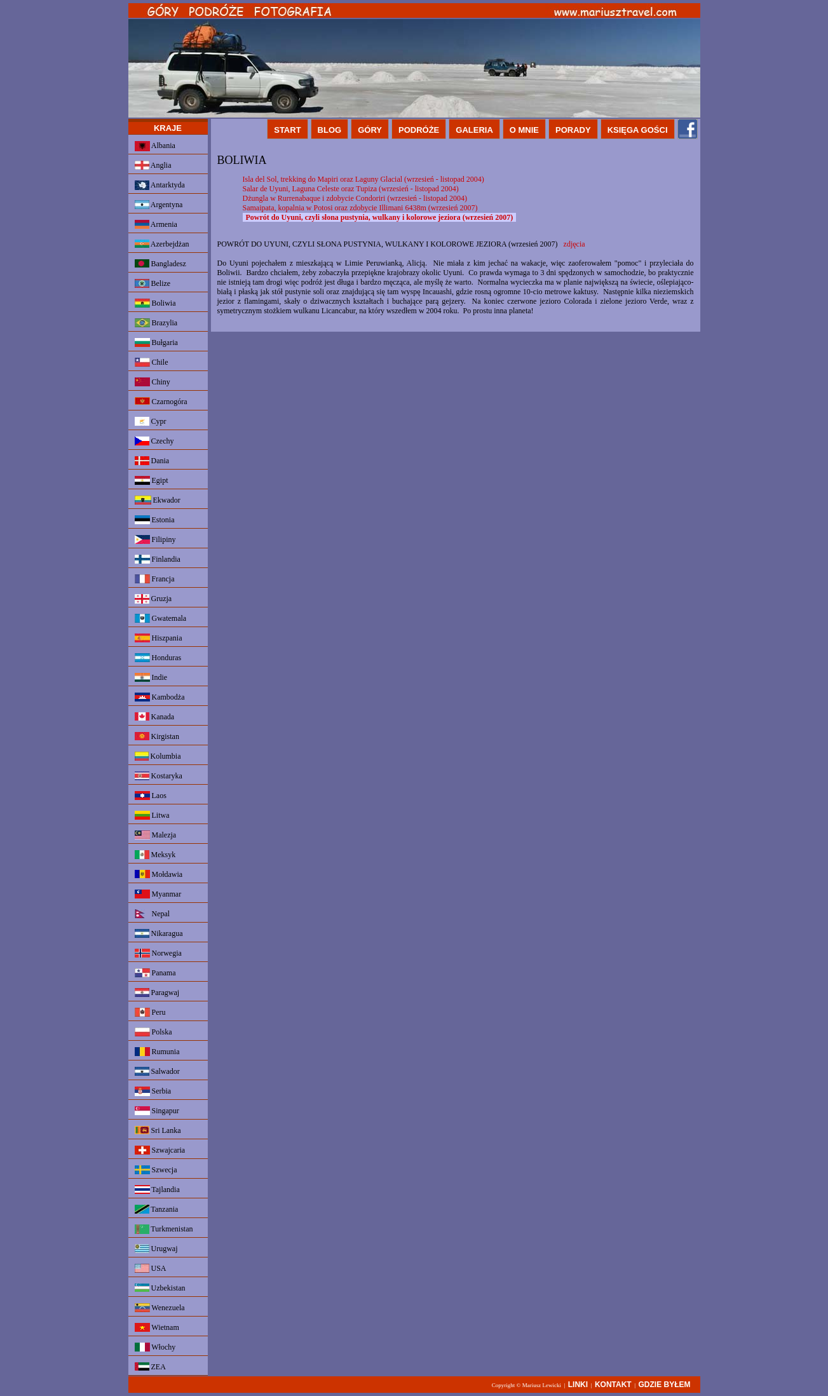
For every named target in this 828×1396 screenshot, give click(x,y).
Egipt (151, 480)
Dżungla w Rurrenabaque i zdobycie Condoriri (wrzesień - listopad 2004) (355, 198)
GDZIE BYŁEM (664, 1384)
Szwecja (156, 1169)
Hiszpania (158, 638)
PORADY (573, 130)
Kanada (155, 716)
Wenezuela (160, 1307)
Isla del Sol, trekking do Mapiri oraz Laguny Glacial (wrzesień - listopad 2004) (363, 179)
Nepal (152, 913)
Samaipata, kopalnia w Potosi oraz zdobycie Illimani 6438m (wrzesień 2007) (360, 207)
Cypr (150, 421)
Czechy (154, 441)
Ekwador (157, 500)
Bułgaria (156, 342)
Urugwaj (156, 1248)
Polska (153, 1031)
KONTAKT (613, 1384)
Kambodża (160, 697)
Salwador (157, 1071)
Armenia (156, 224)
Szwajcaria (160, 1150)
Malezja (156, 834)
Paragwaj (157, 992)
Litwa (152, 815)
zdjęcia (574, 244)
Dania (152, 460)
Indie (151, 677)
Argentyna (159, 204)
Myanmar (158, 894)
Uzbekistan (160, 1288)
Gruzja (153, 599)
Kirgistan (157, 736)
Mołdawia (159, 874)
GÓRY (370, 130)
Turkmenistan (164, 1229)
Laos (150, 795)
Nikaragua (159, 933)
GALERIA (474, 130)
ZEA (150, 1366)
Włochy (155, 1347)
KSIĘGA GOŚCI (637, 130)
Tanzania (157, 1209)
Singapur (157, 1110)
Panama (155, 972)
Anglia (153, 165)
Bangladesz (160, 263)
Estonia (155, 519)
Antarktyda (160, 185)
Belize (153, 283)
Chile (151, 362)
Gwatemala (161, 618)
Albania (155, 146)
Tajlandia (157, 1189)
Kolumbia (158, 756)
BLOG (330, 130)
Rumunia (157, 1051)
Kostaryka (158, 775)
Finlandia (157, 559)
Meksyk (155, 854)
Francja (155, 578)
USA (150, 1268)
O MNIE (524, 130)
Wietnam (157, 1327)
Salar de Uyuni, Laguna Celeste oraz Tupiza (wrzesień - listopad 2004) (351, 188)
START (287, 130)
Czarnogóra (161, 401)
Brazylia (156, 322)
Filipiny (155, 539)
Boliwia (155, 303)
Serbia (153, 1091)
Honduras (158, 657)
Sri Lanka (158, 1130)
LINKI (578, 1384)
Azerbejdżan (162, 244)
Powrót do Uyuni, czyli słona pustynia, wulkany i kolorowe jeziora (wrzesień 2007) (379, 217)
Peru (150, 1012)
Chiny (152, 381)
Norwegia (158, 953)
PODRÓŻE (418, 130)
